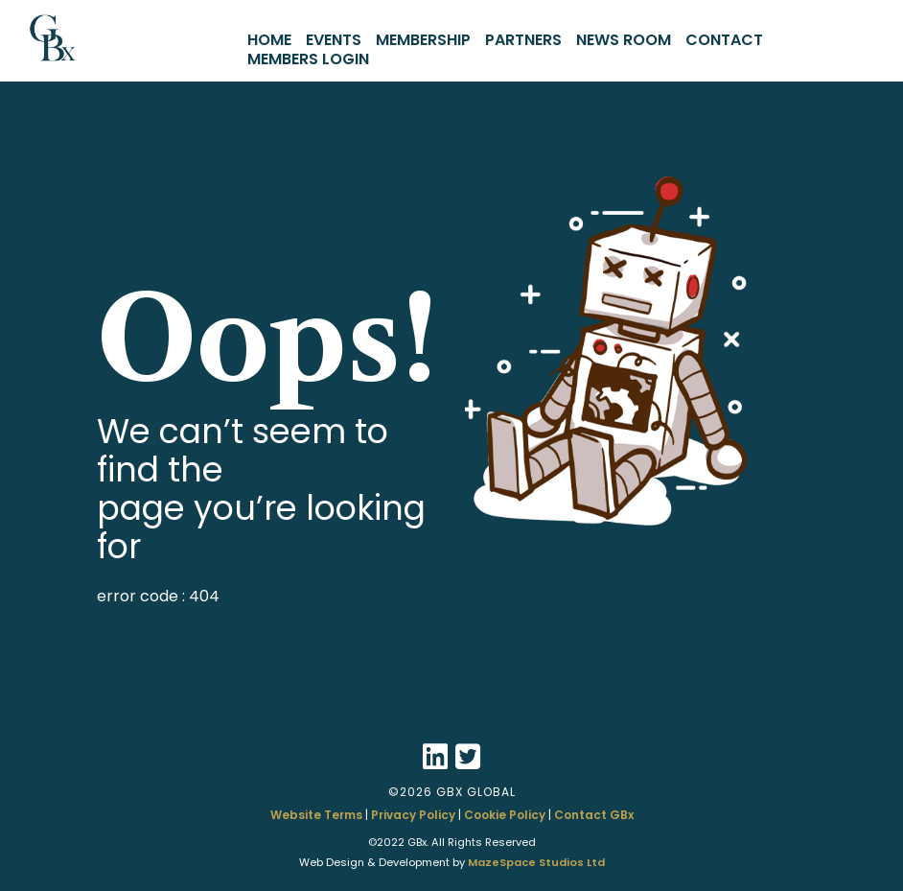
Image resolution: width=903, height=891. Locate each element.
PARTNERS (523, 40)
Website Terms (316, 815)
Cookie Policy (504, 815)
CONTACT (724, 40)
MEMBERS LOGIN (308, 59)
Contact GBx (594, 815)
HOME (269, 40)
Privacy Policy (413, 815)
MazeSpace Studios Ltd (536, 862)
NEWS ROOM (623, 40)
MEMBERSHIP (423, 40)
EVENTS (333, 40)
